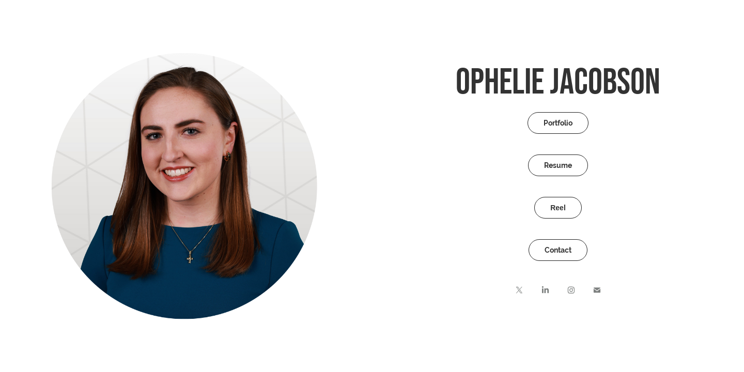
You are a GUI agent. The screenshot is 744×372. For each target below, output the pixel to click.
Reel (558, 208)
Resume (558, 165)
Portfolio (558, 123)
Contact (558, 250)
